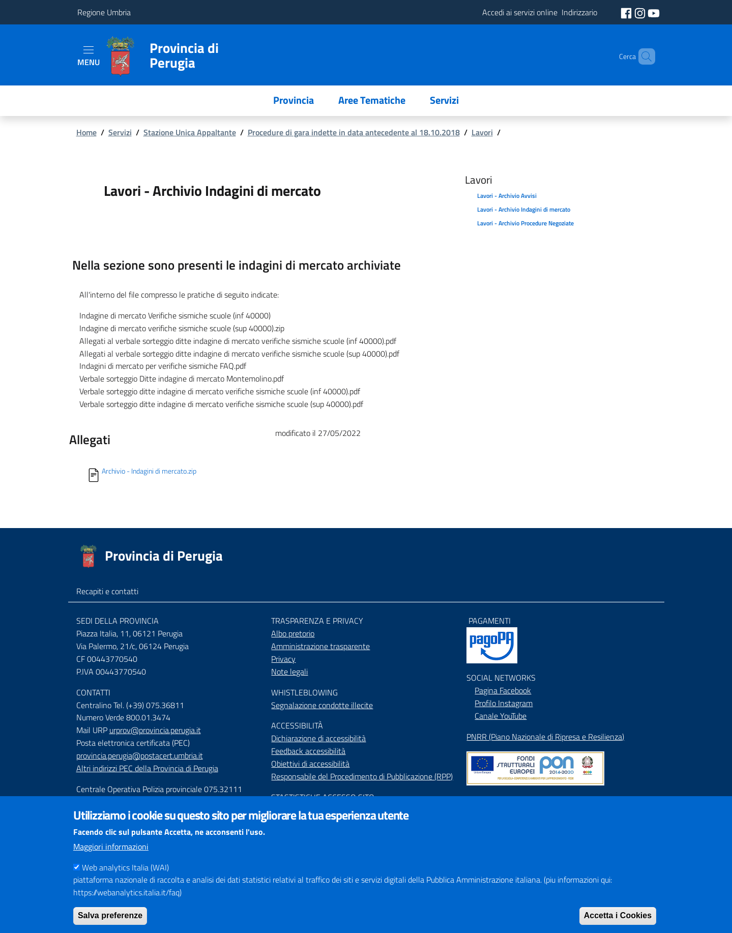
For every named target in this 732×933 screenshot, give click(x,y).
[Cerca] (643, 56)
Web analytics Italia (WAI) (125, 877)
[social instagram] (641, 12)
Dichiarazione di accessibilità (318, 738)
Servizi (120, 132)
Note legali (289, 671)
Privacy (283, 659)
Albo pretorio (292, 633)
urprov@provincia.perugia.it (155, 730)
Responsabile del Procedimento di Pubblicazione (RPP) (362, 776)
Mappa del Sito (491, 800)
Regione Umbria (104, 12)
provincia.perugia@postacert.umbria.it (139, 755)
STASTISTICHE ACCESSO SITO (322, 797)
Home (86, 132)
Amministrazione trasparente (320, 646)
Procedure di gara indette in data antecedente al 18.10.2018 (354, 132)
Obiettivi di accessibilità (310, 763)
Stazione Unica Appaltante (189, 132)
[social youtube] (653, 12)
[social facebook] (627, 12)
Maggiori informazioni (111, 857)
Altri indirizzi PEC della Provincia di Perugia (147, 768)
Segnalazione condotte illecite (322, 705)
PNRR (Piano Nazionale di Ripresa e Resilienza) (545, 737)
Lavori (482, 132)
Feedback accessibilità (308, 751)
